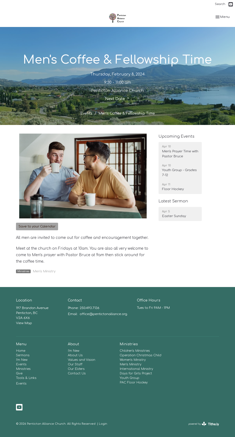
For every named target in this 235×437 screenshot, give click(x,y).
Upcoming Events (176, 136)
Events (86, 113)
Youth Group (129, 378)
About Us (75, 355)
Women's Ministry (133, 359)
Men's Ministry (44, 271)
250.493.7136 (89, 308)
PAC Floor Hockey (134, 382)
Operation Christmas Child (140, 355)
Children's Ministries (135, 350)
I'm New (21, 359)
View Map (24, 323)
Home (20, 350)
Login (103, 423)
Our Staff (75, 364)
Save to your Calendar (37, 226)
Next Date (117, 98)
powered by (203, 424)
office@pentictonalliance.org (103, 314)
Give (19, 373)
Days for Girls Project (136, 373)
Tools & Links (26, 378)
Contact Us (77, 373)
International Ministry (136, 369)
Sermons (23, 355)
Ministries (23, 369)
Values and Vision (81, 359)
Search (220, 4)
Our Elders (76, 369)
